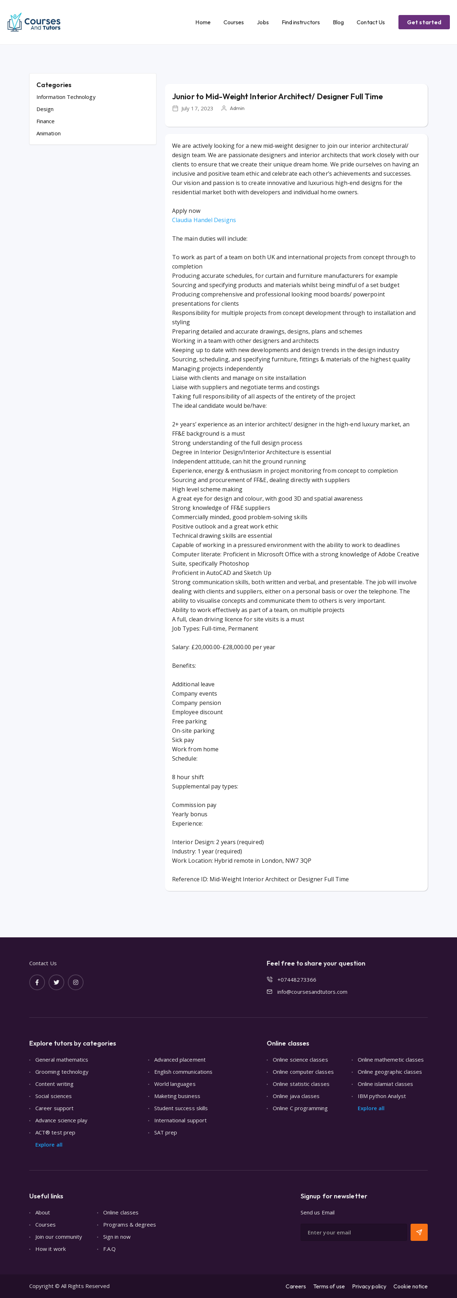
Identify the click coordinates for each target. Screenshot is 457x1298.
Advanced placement (180, 1059)
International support (180, 1120)
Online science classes (300, 1059)
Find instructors (301, 22)
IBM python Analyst (382, 1095)
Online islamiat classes (385, 1083)
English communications (183, 1071)
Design (45, 108)
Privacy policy (369, 1286)
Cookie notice (410, 1286)
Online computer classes (303, 1071)
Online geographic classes (390, 1071)
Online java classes (296, 1095)
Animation (48, 133)
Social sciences (53, 1095)
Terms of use (329, 1286)
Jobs (262, 22)
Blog (338, 22)
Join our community (58, 1236)
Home (202, 22)
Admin (237, 108)
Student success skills (181, 1108)
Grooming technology (62, 1071)
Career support (54, 1108)
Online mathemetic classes (391, 1059)
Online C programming (300, 1108)
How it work (50, 1248)
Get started (424, 22)
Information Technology (66, 96)
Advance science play (61, 1120)
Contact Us (371, 22)
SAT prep (165, 1132)
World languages (175, 1083)
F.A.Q (109, 1248)
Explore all (48, 1144)
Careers (296, 1286)
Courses (234, 22)
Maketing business (177, 1095)
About (42, 1212)
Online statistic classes (301, 1083)
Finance (45, 121)
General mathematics (61, 1059)
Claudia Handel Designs (204, 220)
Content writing (54, 1083)
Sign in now (117, 1236)
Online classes (121, 1212)
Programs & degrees (129, 1224)
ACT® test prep (55, 1132)
